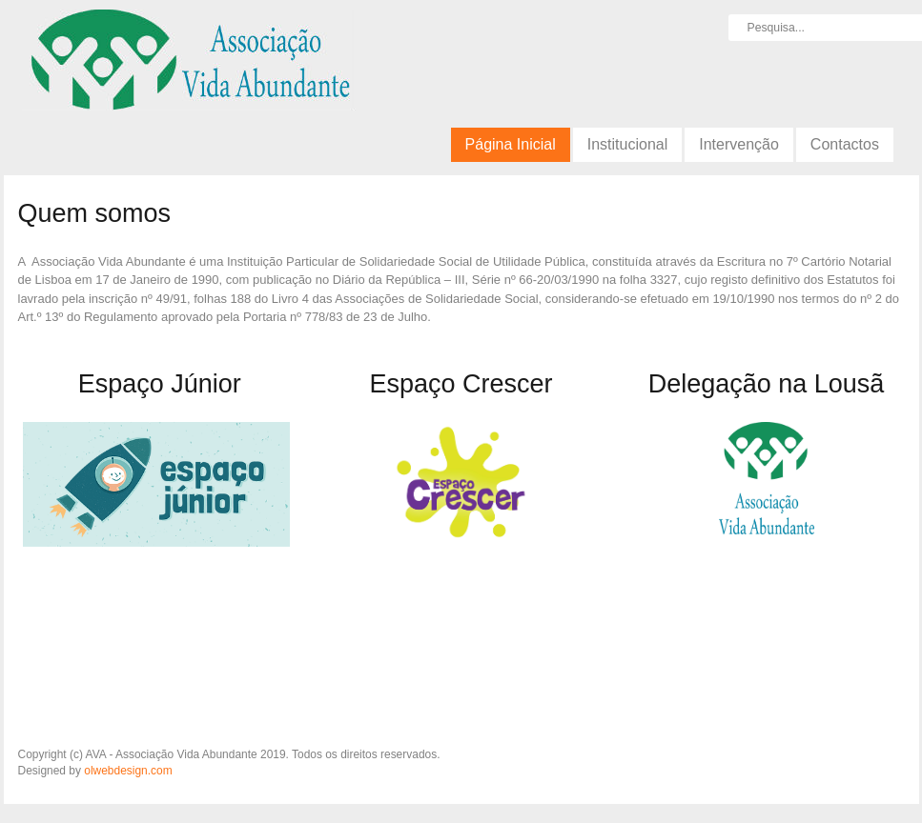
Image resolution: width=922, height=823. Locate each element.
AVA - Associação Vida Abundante (189, 67)
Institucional (627, 144)
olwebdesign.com (128, 770)
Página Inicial (510, 144)
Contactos (844, 144)
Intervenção (739, 144)
